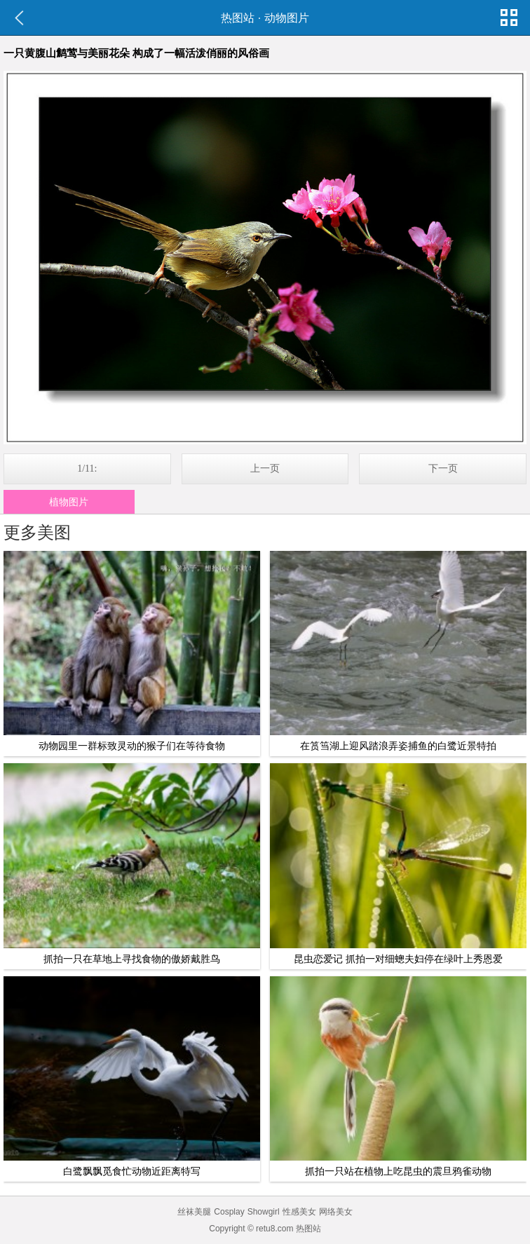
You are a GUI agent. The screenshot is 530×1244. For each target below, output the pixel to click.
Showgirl (263, 1212)
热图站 (237, 18)
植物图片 (68, 501)
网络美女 (336, 1212)
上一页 (265, 468)
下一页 (443, 468)
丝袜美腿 (194, 1212)
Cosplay (229, 1212)
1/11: (87, 468)
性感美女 (299, 1212)
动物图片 (286, 18)
